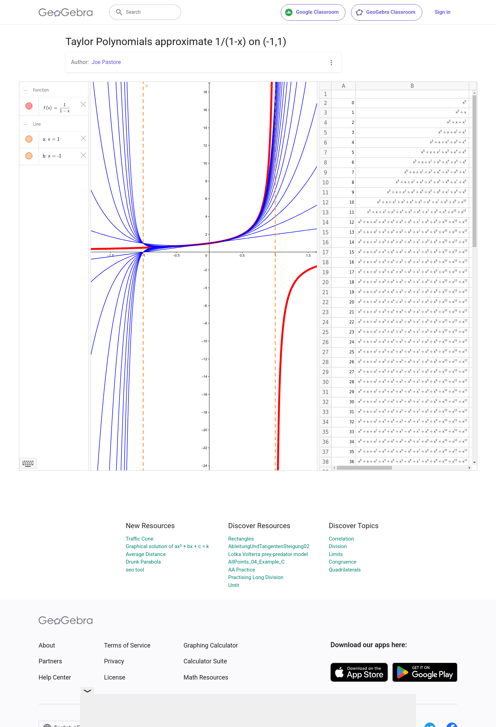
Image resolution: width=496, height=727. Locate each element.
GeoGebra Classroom (385, 12)
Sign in (443, 12)
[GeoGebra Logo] (66, 12)
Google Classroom (312, 12)
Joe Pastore (106, 62)
